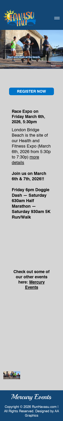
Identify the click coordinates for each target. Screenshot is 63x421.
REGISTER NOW (31, 91)
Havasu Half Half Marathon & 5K (19, 18)
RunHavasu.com (44, 407)
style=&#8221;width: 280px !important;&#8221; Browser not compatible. (31, 240)
